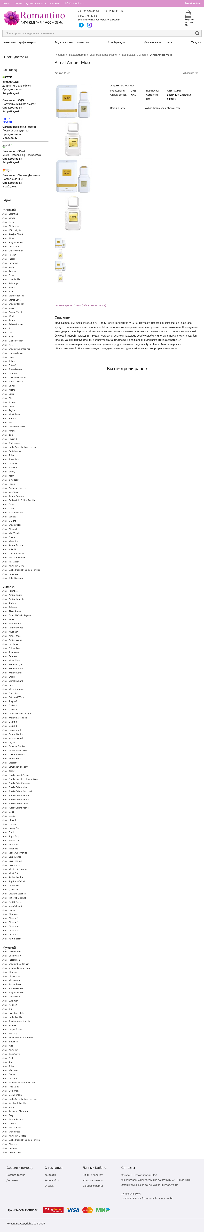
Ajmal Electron (9, 1147)
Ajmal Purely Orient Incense (16, 783)
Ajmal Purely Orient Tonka (15, 803)
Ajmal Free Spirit (10, 1086)
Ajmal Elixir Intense (11, 856)
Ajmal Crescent (9, 762)
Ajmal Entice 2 (9, 365)
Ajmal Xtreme (9, 1025)
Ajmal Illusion (9, 271)
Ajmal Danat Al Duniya (13, 746)
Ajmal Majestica (10, 541)
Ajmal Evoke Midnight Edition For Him (21, 1139)
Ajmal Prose (8, 275)
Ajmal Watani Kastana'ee (14, 717)
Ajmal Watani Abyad (12, 664)
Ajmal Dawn (8, 504)
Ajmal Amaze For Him (13, 1119)
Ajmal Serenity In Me (12, 512)
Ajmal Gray (7, 1115)
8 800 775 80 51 (87, 15)
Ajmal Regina (8, 410)
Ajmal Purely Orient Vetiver (15, 807)
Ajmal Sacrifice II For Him (14, 1102)
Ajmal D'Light (9, 520)
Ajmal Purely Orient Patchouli (17, 791)
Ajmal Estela (8, 393)
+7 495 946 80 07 (88, 11)
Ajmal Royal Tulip (10, 836)
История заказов (93, 1180)
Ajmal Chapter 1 (10, 918)
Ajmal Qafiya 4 (9, 725)
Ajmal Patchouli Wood (13, 697)
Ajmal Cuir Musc (10, 643)
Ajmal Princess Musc (12, 352)
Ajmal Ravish (8, 287)
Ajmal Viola (8, 422)
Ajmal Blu (7, 1008)
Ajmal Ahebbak (9, 528)
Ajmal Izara (7, 434)
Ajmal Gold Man (10, 1090)
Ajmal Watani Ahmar (12, 668)
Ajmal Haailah (9, 254)
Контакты (55, 3)
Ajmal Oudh (8, 832)
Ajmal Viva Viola (10, 492)
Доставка (12, 1180)
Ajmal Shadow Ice (11, 1131)
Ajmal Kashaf (8, 770)
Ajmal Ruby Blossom (12, 577)
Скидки (18, 3)
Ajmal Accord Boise (11, 984)
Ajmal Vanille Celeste (12, 381)
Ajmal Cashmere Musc (13, 754)
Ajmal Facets (8, 258)
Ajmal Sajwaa (8, 217)
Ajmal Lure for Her (11, 279)
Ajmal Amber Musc (11, 635)
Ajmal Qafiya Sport (11, 729)
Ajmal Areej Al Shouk (12, 234)
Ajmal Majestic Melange (14, 897)
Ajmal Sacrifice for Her (13, 295)
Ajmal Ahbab (8, 238)
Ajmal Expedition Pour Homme (17, 1037)
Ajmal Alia (7, 397)
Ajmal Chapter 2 (10, 922)
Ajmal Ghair (8, 619)
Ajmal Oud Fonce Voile (13, 553)
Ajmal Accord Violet (12, 311)
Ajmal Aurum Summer (13, 496)
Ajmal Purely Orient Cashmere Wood (20, 779)
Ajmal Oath (8, 508)
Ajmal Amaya (9, 430)
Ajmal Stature (9, 418)
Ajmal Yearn (8, 475)
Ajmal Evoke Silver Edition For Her (19, 447)
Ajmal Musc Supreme (13, 688)
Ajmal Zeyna (8, 537)
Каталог (6, 3)
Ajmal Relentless (10, 590)
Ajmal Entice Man (11, 996)
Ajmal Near (7, 344)
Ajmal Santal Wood (11, 623)
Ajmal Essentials (10, 213)
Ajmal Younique (10, 467)
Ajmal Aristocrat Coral (13, 565)
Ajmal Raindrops (10, 283)
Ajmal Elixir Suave (11, 864)
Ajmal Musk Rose (11, 414)
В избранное (187, 72)
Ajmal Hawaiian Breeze (13, 426)
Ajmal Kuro (7, 1062)
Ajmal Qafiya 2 (9, 709)
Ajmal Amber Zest (11, 885)
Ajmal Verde (8, 1107)
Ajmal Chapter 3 (10, 934)
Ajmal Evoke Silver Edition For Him (19, 1098)
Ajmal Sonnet (9, 516)
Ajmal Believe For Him (13, 988)
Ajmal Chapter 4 (10, 926)
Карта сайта (52, 1180)
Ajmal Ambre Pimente (13, 598)
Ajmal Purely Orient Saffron (16, 795)
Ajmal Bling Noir (10, 479)
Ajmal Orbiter (9, 1123)
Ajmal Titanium (9, 972)
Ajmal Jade (7, 332)
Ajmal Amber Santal (12, 758)
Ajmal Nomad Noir (11, 1152)
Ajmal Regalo (8, 483)
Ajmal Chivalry (9, 1078)
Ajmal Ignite (8, 266)
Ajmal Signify (8, 471)
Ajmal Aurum (9, 320)
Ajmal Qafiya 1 (9, 705)
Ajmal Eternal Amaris (12, 680)
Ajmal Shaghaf (9, 701)
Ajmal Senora (9, 402)
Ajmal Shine (8, 455)
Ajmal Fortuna (9, 824)
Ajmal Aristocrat (10, 1049)
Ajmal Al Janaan (10, 631)
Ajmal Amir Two (10, 844)
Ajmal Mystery (9, 1033)
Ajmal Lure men (10, 1000)
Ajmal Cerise (8, 357)
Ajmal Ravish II (9, 438)
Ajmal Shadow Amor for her (16, 348)
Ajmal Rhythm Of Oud (13, 881)
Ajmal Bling (8, 336)
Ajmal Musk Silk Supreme (15, 869)
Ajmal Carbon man (11, 951)
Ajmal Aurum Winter (12, 734)
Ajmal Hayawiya (10, 262)
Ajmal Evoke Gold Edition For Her (19, 500)
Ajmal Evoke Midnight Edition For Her (21, 569)
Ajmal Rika (7, 291)
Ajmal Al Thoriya (10, 226)
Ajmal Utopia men (11, 976)
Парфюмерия (77, 54)
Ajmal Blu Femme (11, 442)
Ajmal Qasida (9, 815)
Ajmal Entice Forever (12, 369)
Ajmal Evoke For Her (12, 340)
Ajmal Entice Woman (12, 250)
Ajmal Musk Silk (10, 873)
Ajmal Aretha (8, 389)
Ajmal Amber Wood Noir (14, 750)
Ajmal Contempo (10, 373)
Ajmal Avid (7, 1045)
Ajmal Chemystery (11, 955)
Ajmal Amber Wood (12, 639)
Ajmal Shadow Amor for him (16, 1021)
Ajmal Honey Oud (11, 828)
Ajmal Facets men (11, 959)
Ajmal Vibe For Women (13, 557)
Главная (60, 54)
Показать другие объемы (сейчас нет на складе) (80, 305)
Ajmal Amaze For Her (13, 545)
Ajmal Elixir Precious (12, 860)
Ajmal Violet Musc (11, 660)
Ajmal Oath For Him (12, 1094)
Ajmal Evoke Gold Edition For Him (19, 1082)
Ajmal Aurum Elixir (11, 938)
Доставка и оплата (36, 3)
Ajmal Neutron (9, 1004)
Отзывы (49, 1185)
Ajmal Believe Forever (13, 648)
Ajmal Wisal (8, 316)
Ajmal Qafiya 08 (10, 889)
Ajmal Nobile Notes (12, 901)
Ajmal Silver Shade (11, 611)
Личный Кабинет (93, 1175)
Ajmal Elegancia (10, 573)
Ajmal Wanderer (10, 1070)
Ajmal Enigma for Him (13, 992)
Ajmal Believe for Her (12, 324)
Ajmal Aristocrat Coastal (14, 1135)
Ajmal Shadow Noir (11, 524)
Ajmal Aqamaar (10, 463)
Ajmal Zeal (7, 1057)
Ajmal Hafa (7, 684)
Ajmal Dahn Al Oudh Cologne (17, 713)
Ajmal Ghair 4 (9, 819)
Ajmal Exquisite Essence (14, 893)
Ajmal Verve (8, 307)
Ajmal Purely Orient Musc (15, 787)
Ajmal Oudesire (10, 693)
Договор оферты (93, 1185)
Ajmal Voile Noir (10, 549)
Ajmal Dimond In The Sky (15, 766)
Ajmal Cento (8, 1074)
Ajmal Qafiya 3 (9, 721)
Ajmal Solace (8, 361)
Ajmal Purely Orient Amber (15, 774)
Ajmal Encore (8, 676)
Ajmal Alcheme (9, 1143)
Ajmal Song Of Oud (12, 905)
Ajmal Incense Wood (12, 738)
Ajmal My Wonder (11, 532)
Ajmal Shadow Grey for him (16, 967)
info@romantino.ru (74, 3)
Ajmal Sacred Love (11, 299)
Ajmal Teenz (8, 221)
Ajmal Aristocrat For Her (14, 487)
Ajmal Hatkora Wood (12, 627)
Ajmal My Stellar (10, 561)
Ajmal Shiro (8, 1066)
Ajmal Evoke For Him (12, 1017)
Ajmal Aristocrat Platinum (15, 1111)
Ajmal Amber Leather (13, 877)
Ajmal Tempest (9, 656)
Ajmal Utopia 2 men (12, 1029)
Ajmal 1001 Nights (11, 230)
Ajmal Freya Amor (11, 459)
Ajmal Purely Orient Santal (15, 799)
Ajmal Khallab (9, 603)
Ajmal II (6, 328)
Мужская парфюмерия (72, 42)
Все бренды (117, 42)
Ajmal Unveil (8, 385)
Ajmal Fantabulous (11, 451)
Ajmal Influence (10, 1041)
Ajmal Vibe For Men (12, 1127)
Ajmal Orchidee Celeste (13, 377)
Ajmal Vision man (11, 980)
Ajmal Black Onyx (11, 1053)
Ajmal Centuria (9, 909)
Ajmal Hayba (8, 742)
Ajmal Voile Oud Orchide (14, 852)
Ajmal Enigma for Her (13, 242)
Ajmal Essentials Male (13, 1012)
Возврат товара (16, 1175)
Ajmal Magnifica (10, 848)
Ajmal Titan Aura (10, 914)
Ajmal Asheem (9, 607)
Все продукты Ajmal (134, 54)
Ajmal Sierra (8, 811)
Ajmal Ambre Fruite (12, 594)
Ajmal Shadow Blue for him (15, 963)
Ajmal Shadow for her (13, 303)
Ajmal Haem (8, 406)
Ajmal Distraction (10, 246)
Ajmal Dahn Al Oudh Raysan (16, 615)
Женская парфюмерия (19, 42)
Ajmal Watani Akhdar (12, 672)
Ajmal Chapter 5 (10, 930)
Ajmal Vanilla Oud (11, 840)
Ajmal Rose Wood (11, 652)
